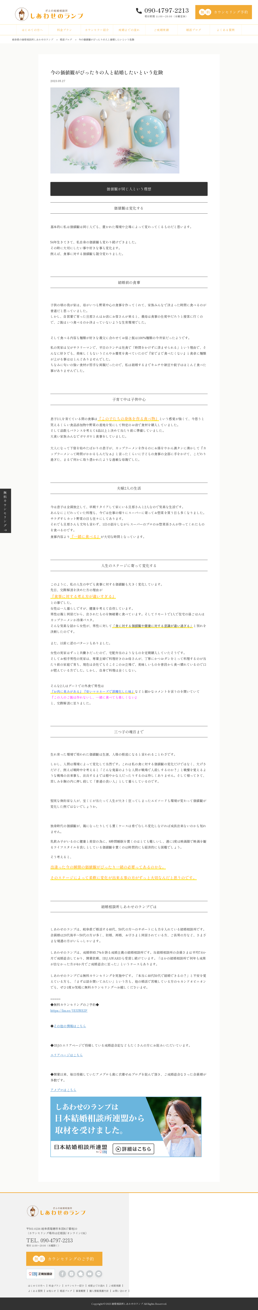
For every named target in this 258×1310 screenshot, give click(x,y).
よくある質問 (226, 30)
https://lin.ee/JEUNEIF (68, 1010)
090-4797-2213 (167, 10)
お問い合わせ (119, 1291)
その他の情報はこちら (70, 1025)
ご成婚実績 (161, 30)
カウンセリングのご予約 (63, 1259)
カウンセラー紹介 (97, 30)
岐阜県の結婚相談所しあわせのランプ (32, 39)
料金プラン (64, 30)
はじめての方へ (32, 30)
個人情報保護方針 (99, 1291)
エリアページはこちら (66, 1054)
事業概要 (80, 1291)
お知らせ (51, 1291)
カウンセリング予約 (223, 12)
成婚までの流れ (129, 30)
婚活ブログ (193, 30)
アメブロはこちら (63, 1089)
